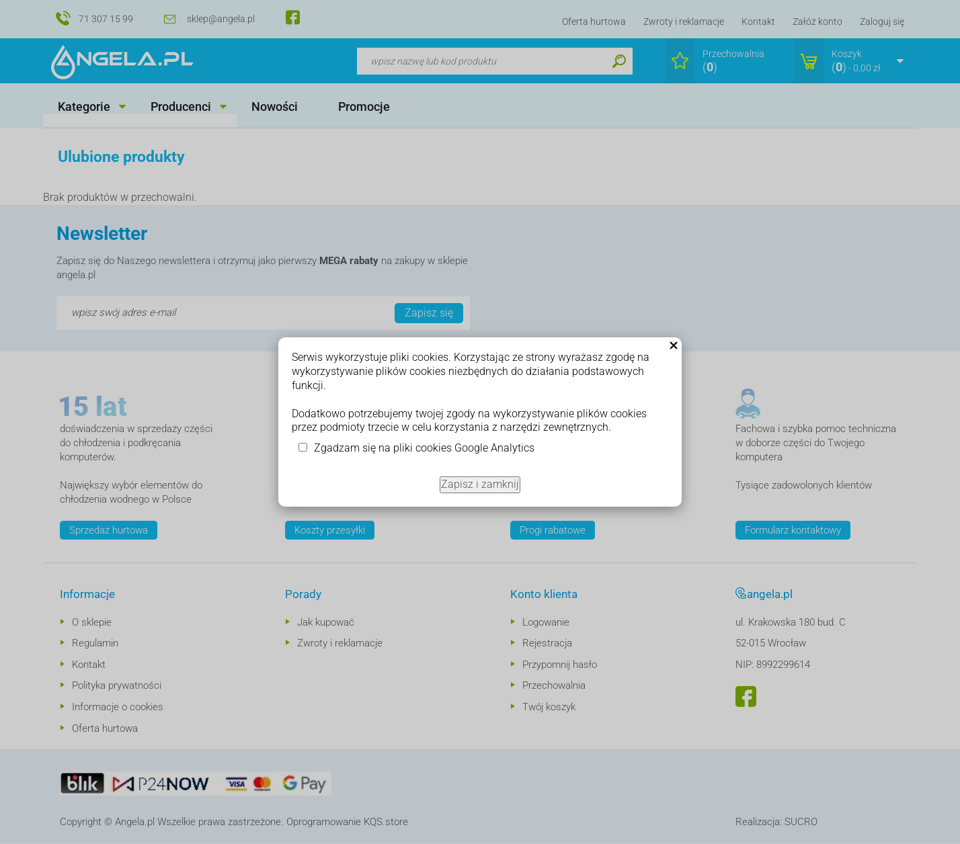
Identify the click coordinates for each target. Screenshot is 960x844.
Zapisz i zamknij (480, 484)
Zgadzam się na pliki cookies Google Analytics (424, 447)
